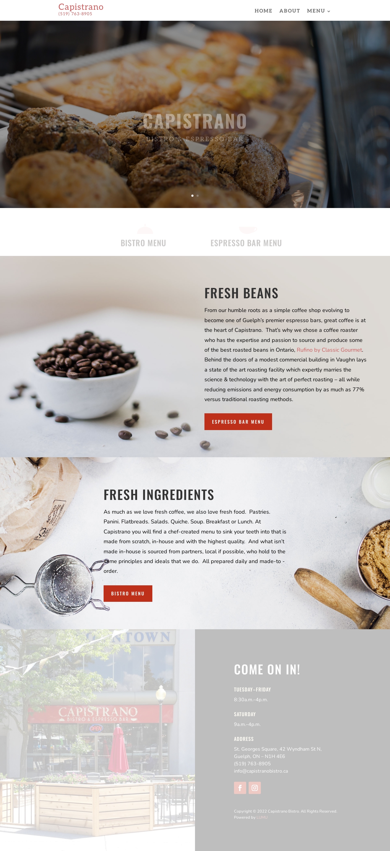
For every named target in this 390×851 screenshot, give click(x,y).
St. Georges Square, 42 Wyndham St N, (278, 749)
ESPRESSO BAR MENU (246, 244)
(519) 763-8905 (252, 763)
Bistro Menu (128, 593)
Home (264, 11)
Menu (316, 11)
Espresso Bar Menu (238, 421)
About (289, 11)
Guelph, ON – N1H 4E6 (259, 756)
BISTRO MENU (143, 244)
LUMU (262, 817)
